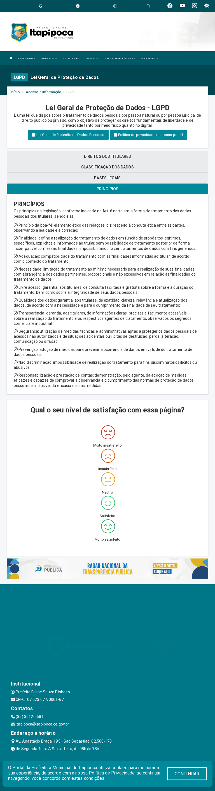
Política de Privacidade (112, 773)
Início (15, 92)
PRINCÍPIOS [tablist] (107, 189)
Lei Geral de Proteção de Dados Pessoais (68, 135)
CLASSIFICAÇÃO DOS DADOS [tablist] (107, 167)
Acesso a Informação (43, 92)
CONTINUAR (187, 773)
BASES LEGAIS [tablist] (107, 178)
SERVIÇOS (93, 58)
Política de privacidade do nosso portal (148, 135)
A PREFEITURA (26, 58)
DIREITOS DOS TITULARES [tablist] (107, 156)
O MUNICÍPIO (49, 58)
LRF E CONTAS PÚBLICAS (120, 58)
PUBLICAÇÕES (149, 58)
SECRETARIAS (72, 58)
